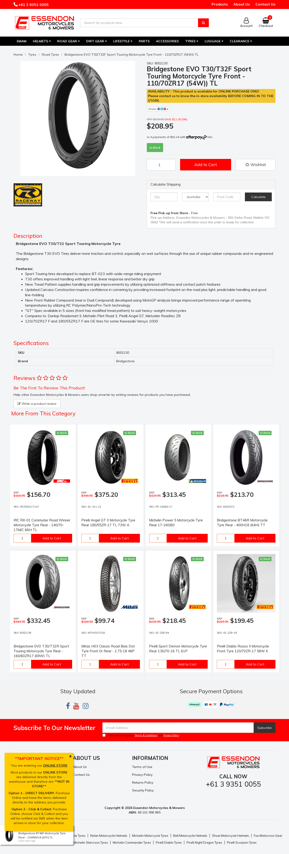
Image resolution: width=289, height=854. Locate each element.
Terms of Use (142, 767)
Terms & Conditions (146, 735)
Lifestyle (122, 41)
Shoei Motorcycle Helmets (230, 835)
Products (220, 4)
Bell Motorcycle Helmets (190, 835)
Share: (158, 109)
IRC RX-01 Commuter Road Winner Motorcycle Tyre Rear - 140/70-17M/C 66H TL (42, 525)
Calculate (258, 197)
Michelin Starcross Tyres (91, 842)
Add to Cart (205, 164)
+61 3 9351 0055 (33, 4)
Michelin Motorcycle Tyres (150, 835)
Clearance (241, 41)
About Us (241, 4)
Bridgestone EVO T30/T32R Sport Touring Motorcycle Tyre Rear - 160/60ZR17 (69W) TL (41, 651)
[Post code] (226, 197)
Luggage (214, 41)
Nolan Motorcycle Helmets (108, 835)
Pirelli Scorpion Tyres (242, 842)
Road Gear (68, 41)
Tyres (191, 41)
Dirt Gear (96, 41)
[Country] (195, 197)
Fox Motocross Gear (268, 835)
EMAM (21, 41)
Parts (144, 41)
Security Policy (143, 790)
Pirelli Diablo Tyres (169, 842)
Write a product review (37, 404)
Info (209, 137)
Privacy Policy (171, 735)
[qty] (163, 197)
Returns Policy (142, 782)
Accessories (167, 41)
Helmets (42, 41)
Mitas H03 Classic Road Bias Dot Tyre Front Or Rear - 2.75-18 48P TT (108, 651)
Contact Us (265, 4)
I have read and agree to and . (141, 735)
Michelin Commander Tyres (132, 842)
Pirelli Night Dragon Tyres (204, 842)
